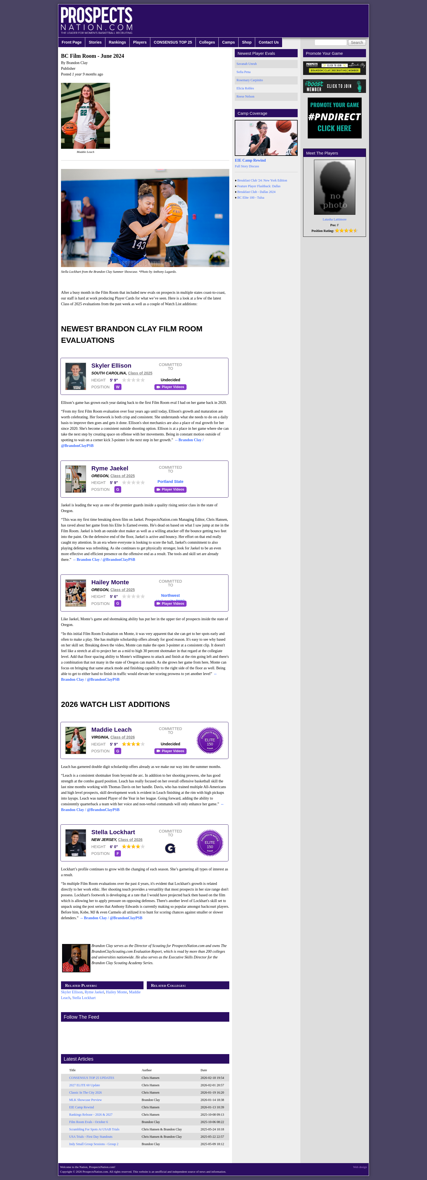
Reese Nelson (245, 96)
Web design (360, 1167)
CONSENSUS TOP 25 (173, 42)
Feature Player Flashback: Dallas (258, 186)
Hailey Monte (110, 582)
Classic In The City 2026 (85, 1092)
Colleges (207, 42)
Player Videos (173, 387)
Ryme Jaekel (110, 468)
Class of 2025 (140, 373)
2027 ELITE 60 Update (84, 1085)
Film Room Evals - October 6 (88, 1122)
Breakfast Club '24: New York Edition (262, 180)
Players (140, 42)
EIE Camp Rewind (81, 1107)
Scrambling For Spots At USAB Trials (94, 1129)
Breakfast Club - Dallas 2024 (256, 192)
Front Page (72, 42)
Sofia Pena (243, 72)
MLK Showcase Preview (85, 1100)
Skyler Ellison (111, 365)
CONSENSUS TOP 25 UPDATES (91, 1078)
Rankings (117, 42)
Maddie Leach (111, 729)
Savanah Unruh (246, 64)
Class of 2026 (123, 737)
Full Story (241, 166)
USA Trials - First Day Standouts (90, 1137)
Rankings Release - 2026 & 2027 (90, 1115)
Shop (247, 42)
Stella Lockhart (113, 832)
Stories (95, 42)
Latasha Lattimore (335, 219)
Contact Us (269, 42)
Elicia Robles (245, 88)
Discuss (254, 166)
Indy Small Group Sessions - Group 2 (93, 1144)
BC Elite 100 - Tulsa (250, 197)
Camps (228, 42)
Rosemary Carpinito (249, 80)
